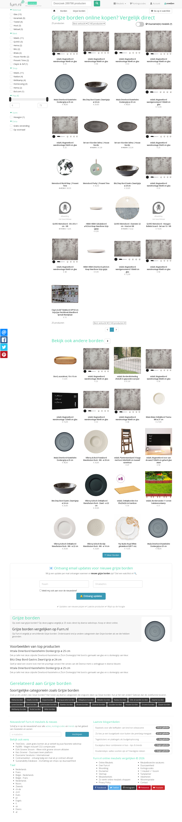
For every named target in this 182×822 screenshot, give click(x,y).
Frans (18, 772)
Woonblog (103, 768)
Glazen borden (164, 704)
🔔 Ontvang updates (91, 596)
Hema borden (17, 700)
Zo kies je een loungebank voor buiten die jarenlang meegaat (132, 733)
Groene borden (148, 704)
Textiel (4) (18, 21)
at (16, 812)
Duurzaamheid (147, 765)
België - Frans (22, 778)
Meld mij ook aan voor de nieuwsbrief (58, 590)
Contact (144, 782)
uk (17, 806)
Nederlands (21, 769)
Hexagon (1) (19, 117)
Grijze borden (47, 700)
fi (16, 803)
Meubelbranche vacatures (152, 762)
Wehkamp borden (19, 709)
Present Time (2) (21, 60)
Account (155, 3)
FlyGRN (19, 746)
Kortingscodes (147, 768)
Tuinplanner (145, 774)
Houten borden (132, 704)
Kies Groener (21, 752)
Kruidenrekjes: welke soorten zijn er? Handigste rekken (132, 751)
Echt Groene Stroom (25, 749)
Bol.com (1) (19, 91)
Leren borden (17, 704)
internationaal (43, 755)
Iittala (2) (18, 53)
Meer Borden (111, 555)
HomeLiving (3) (20, 84)
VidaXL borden (33, 700)
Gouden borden (115, 704)
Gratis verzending (21, 125)
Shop (13, 68)
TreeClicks (20, 743)
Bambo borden (66, 704)
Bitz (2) (17, 49)
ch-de (18, 789)
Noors (18, 783)
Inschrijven (77, 734)
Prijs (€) (14, 95)
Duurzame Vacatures (25, 755)
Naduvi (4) (18, 76)
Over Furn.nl (104, 765)
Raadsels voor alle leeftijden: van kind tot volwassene (132, 727)
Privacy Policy (105, 782)
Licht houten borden (48, 704)
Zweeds (19, 786)
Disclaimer (103, 771)
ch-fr (18, 792)
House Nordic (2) (21, 56)
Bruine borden (82, 704)
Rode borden (35, 709)
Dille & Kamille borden (139, 700)
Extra (13, 121)
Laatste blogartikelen (106, 722)
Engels (18, 800)
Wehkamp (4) (20, 80)
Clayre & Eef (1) (21, 64)
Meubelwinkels (105, 776)
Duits (18, 795)
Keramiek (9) (19, 18)
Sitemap (102, 774)
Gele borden (31, 704)
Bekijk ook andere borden (81, 340)
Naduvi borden (120, 700)
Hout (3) (17, 25)
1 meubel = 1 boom (149, 771)
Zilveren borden (98, 704)
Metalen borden (103, 700)
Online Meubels (106, 762)
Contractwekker (23, 758)
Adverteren (145, 776)
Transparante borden (66, 700)
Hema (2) (18, 45)
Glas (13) (18, 14)
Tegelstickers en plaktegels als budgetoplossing (132, 739)
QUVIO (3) (18, 41)
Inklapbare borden (86, 700)
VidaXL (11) (19, 38)
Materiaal (15, 10)
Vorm (13, 112)
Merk (13, 33)
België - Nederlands (25, 775)
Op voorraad (19, 129)
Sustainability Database (26, 760)
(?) (171, 24)
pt (17, 797)
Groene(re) (32, 3)
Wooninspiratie (147, 779)
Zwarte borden (158, 700)
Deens (18, 809)
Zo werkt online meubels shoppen (114, 779)
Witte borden (49, 709)
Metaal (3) (18, 29)
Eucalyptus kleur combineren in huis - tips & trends (132, 745)
